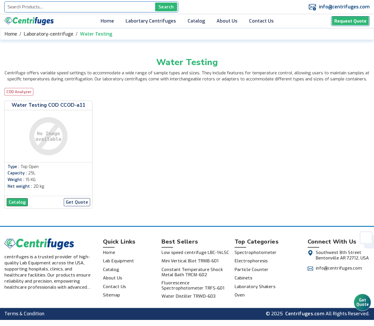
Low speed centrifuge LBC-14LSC (195, 252)
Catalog (196, 21)
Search (166, 7)
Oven (240, 295)
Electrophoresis (251, 261)
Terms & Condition (24, 314)
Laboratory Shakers (255, 286)
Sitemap (111, 295)
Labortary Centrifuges (151, 21)
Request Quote (350, 21)
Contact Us (261, 21)
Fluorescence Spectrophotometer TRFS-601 (192, 285)
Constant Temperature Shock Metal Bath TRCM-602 (192, 272)
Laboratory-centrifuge (48, 34)
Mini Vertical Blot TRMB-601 (190, 261)
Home (107, 21)
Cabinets (243, 278)
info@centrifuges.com (344, 7)
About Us (227, 21)
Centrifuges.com (305, 314)
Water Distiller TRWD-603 (188, 296)
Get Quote (362, 305)
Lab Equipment (118, 261)
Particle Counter (251, 269)
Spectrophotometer (256, 252)
